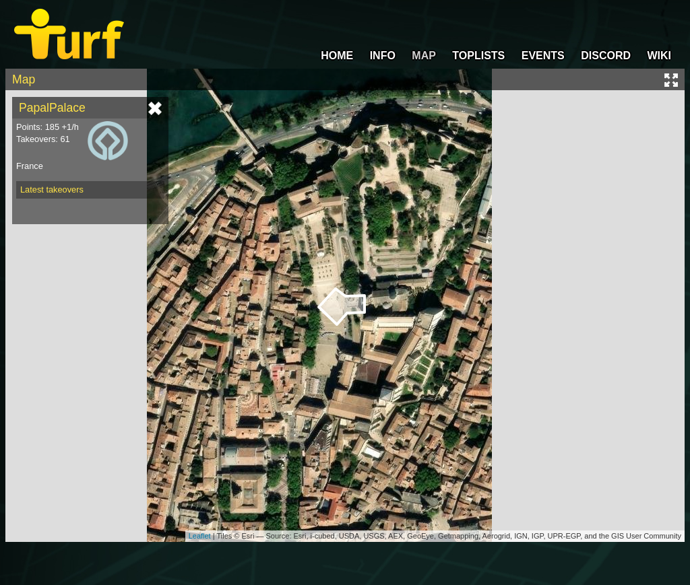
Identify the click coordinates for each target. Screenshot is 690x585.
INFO (383, 55)
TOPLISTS (478, 55)
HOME (337, 55)
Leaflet (200, 536)
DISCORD (606, 55)
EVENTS (543, 55)
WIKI (659, 55)
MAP (424, 55)
